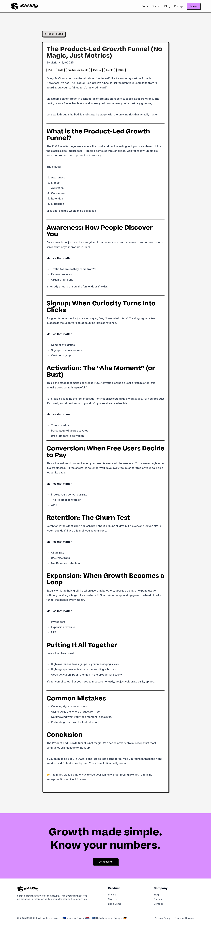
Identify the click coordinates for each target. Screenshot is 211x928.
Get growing (105, 861)
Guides (156, 6)
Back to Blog (54, 33)
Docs (144, 6)
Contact (158, 903)
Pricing (178, 6)
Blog (167, 6)
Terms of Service (184, 918)
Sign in (193, 6)
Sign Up (112, 899)
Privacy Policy (162, 918)
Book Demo (114, 903)
